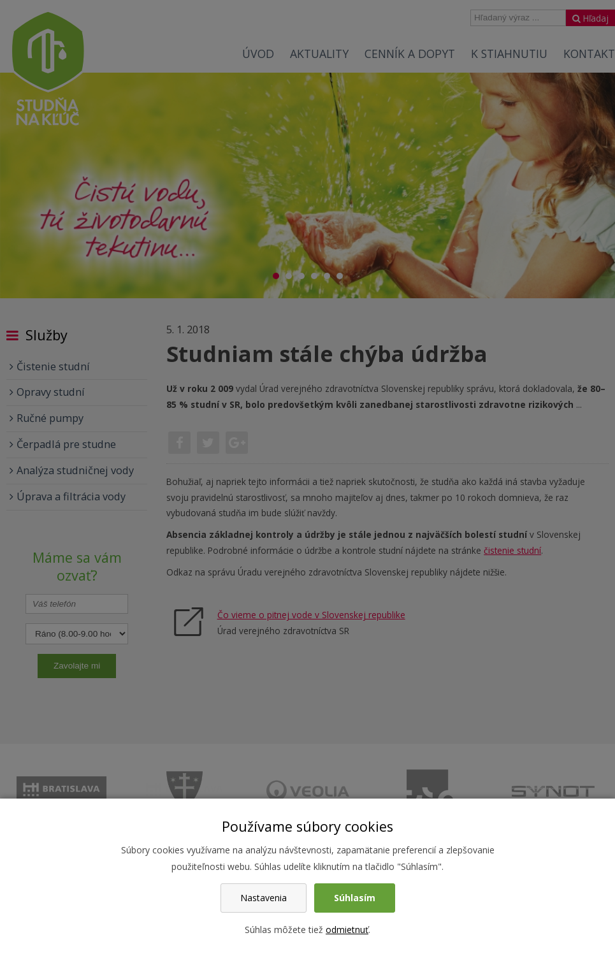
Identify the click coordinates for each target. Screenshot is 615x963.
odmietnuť (347, 929)
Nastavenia (263, 898)
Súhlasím (354, 898)
